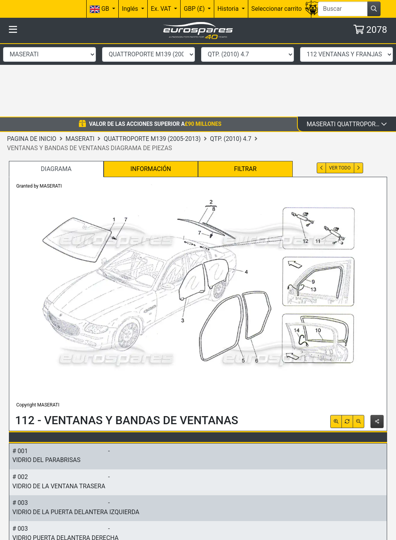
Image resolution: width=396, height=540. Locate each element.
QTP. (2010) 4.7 (230, 65)
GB (100, 9)
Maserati (80, 65)
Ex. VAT (161, 8)
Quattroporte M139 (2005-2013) (152, 65)
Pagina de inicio (31, 65)
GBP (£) (195, 8)
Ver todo (340, 95)
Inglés (131, 8)
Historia (228, 8)
